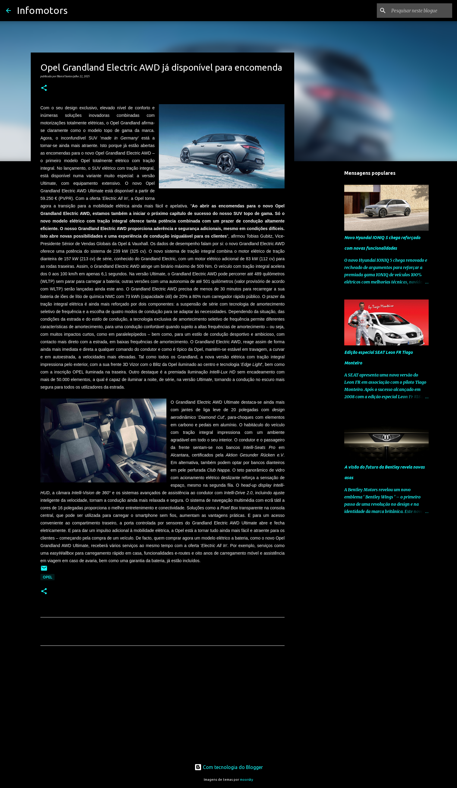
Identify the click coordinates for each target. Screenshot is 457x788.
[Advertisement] (162, 707)
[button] (44, 88)
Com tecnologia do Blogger (228, 767)
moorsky (246, 779)
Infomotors (42, 10)
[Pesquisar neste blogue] (420, 10)
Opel (47, 577)
